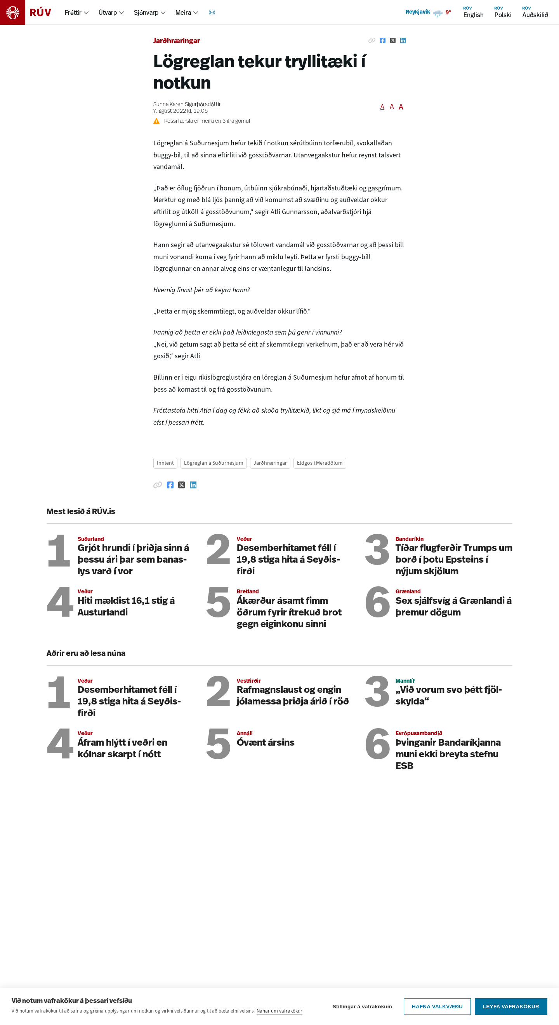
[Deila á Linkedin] (403, 40)
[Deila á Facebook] (382, 40)
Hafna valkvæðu (437, 1006)
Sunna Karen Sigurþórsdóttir (187, 105)
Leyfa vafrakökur (511, 1006)
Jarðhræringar (176, 41)
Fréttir (73, 12)
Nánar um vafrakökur (279, 1011)
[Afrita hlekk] (371, 40)
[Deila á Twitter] (393, 40)
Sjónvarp (146, 12)
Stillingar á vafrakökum (362, 1006)
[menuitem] (77, 12)
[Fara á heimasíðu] (32, 12)
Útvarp (108, 12)
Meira (183, 12)
